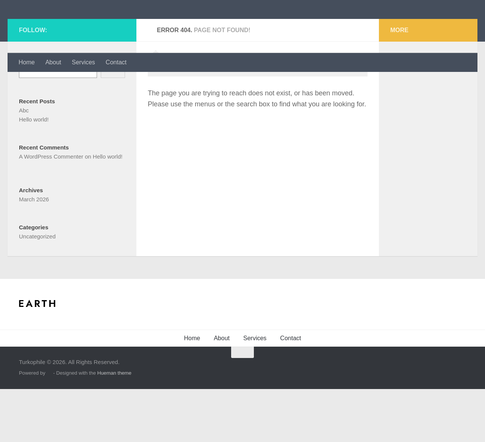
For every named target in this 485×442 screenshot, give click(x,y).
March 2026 (34, 252)
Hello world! (33, 172)
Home (27, 62)
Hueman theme (114, 426)
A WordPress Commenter (51, 209)
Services (83, 62)
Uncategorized (37, 289)
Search (28, 110)
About (53, 62)
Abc (24, 163)
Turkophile (58, 26)
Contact (116, 62)
